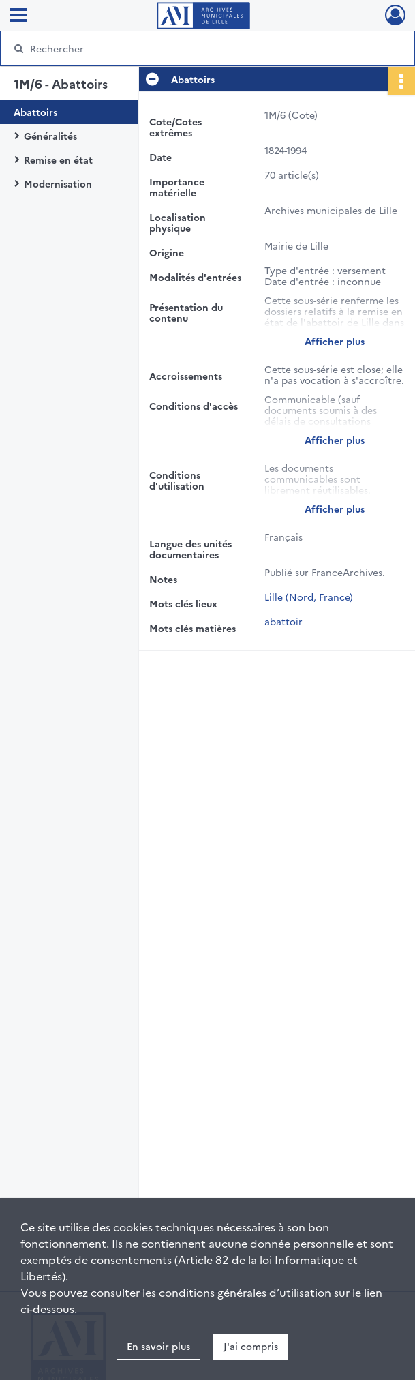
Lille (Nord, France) (308, 596)
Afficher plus (335, 341)
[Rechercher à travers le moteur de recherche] (194, 48)
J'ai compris (251, 1346)
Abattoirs (35, 112)
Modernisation (58, 183)
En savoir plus (158, 1346)
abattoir (283, 621)
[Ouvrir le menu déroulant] (18, 16)
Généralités (50, 135)
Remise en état (58, 159)
